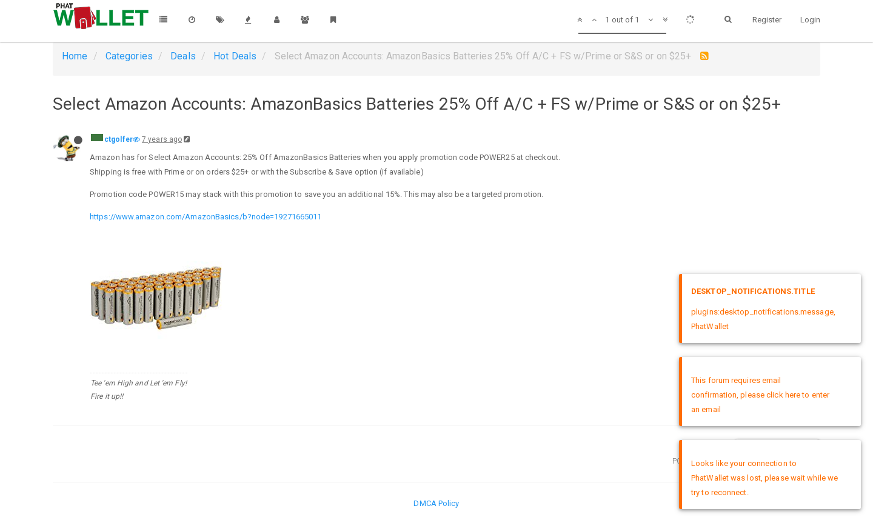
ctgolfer (118, 139)
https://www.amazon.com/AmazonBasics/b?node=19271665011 (205, 216)
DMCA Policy (436, 503)
